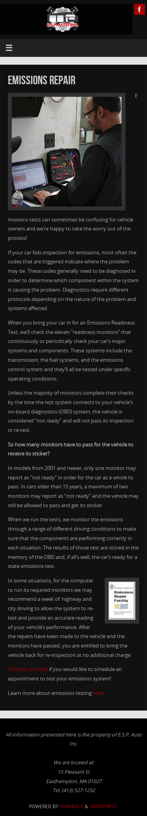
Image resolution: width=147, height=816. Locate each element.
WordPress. (103, 806)
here (98, 693)
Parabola (71, 806)
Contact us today (28, 669)
